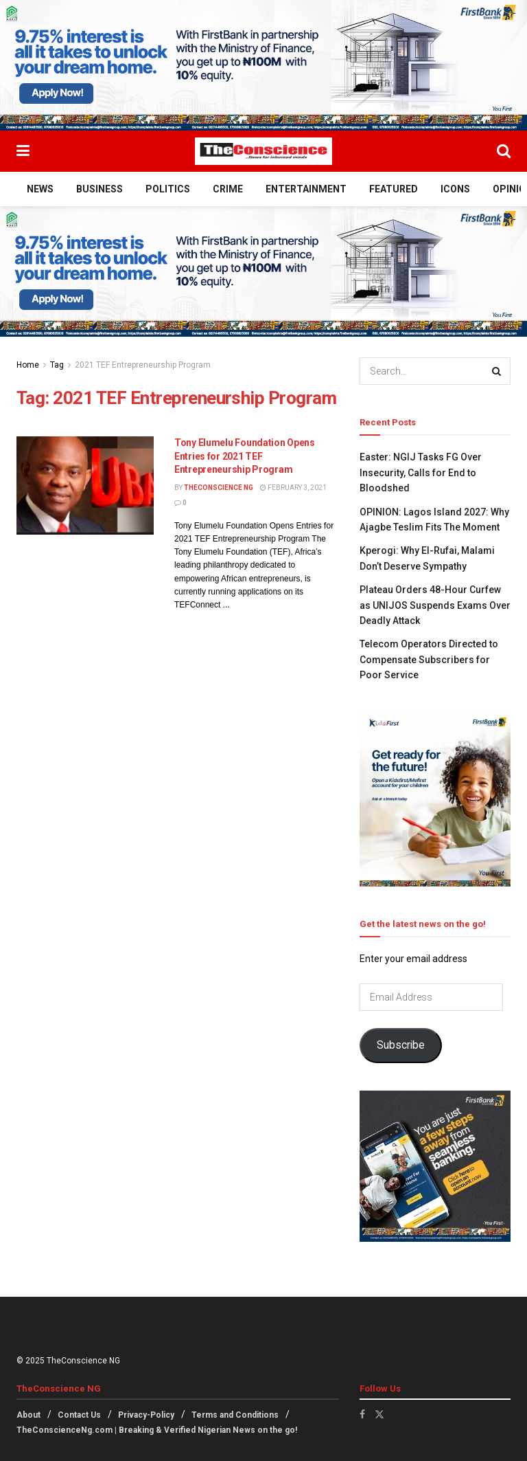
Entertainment (306, 188)
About (28, 1415)
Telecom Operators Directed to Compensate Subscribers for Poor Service (429, 659)
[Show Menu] (23, 151)
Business (99, 188)
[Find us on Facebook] (362, 1414)
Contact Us (79, 1415)
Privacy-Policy (146, 1415)
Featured (393, 188)
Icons (455, 188)
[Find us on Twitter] (379, 1414)
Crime (228, 188)
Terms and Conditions (235, 1415)
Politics (167, 188)
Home (27, 365)
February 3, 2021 (293, 487)
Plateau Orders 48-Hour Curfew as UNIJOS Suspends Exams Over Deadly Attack (435, 605)
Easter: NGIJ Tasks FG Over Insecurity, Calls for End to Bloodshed (421, 472)
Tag (57, 365)
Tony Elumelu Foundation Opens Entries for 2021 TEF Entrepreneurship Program (244, 456)
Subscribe (401, 1044)
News (40, 188)
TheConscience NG (218, 487)
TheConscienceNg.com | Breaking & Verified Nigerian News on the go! (156, 1430)
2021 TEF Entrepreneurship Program (143, 365)
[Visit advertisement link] (263, 65)
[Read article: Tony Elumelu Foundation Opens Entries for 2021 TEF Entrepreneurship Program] (85, 485)
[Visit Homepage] (263, 151)
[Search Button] (504, 151)
